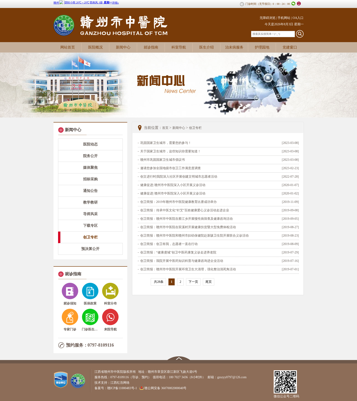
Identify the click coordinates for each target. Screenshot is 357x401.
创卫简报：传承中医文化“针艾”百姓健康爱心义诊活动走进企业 (184, 210)
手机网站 (284, 18)
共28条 (158, 282)
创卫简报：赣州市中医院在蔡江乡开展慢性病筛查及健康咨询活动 (186, 218)
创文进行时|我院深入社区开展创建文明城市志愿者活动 (178, 176)
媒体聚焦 (90, 167)
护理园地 (262, 47)
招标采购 (90, 179)
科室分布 (110, 303)
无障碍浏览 (267, 18)
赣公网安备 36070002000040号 (165, 388)
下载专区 (90, 225)
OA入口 (298, 18)
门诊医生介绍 (90, 329)
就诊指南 (151, 47)
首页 (165, 128)
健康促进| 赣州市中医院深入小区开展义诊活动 (172, 185)
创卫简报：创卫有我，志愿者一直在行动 (169, 244)
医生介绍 (206, 47)
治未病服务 (234, 47)
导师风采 (90, 214)
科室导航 (178, 47)
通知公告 (90, 191)
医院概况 (95, 47)
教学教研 (90, 202)
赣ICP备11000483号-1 (123, 388)
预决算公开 (90, 249)
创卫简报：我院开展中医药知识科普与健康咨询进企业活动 (181, 261)
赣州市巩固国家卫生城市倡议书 (162, 159)
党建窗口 (290, 47)
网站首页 (67, 47)
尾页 (208, 282)
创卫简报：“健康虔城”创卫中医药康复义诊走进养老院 (178, 252)
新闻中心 (123, 47)
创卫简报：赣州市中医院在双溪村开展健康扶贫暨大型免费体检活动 (188, 227)
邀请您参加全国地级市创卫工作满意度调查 (170, 168)
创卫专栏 (90, 237)
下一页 (193, 282)
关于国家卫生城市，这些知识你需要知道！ (170, 151)
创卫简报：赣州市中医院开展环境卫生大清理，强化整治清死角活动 (188, 269)
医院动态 (90, 144)
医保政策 (90, 303)
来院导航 (110, 329)
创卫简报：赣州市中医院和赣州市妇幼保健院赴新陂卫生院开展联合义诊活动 (194, 235)
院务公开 (90, 156)
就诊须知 (70, 303)
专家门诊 (70, 329)
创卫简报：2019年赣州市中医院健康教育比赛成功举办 (178, 202)
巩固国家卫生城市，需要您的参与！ (165, 143)
